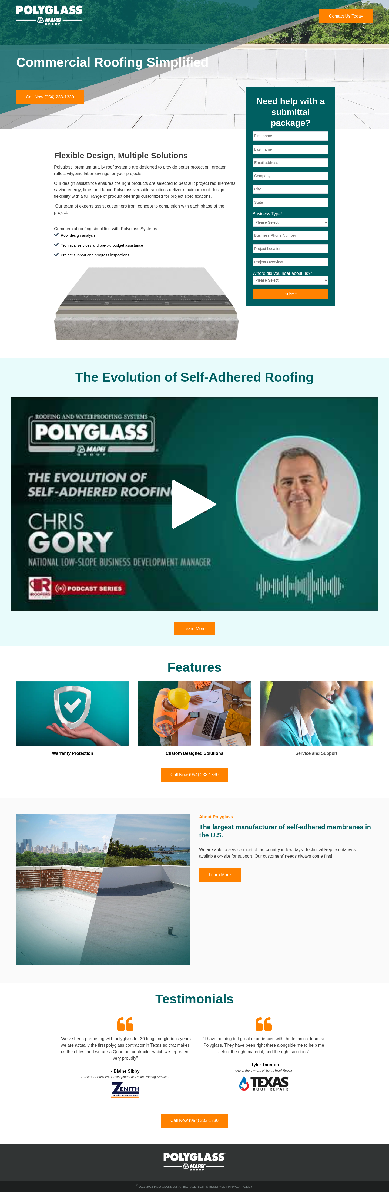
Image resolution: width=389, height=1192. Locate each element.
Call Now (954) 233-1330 (50, 97)
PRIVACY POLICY (240, 1186)
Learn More (194, 628)
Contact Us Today (346, 16)
